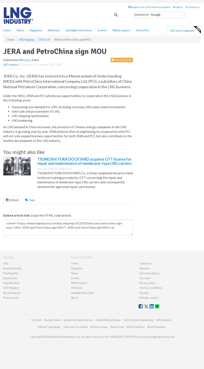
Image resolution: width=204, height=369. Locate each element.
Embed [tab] (12, 200)
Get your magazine (185, 29)
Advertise (142, 30)
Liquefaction (10, 278)
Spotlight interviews (79, 30)
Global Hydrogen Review (78, 320)
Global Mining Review (108, 320)
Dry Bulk (36, 320)
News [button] (20, 30)
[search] (159, 15)
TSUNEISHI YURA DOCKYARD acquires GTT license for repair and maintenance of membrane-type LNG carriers (84, 161)
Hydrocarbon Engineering (138, 320)
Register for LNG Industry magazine (149, 7)
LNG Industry (11, 64)
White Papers (79, 283)
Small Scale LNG (12, 268)
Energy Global (52, 320)
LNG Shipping (11, 287)
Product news (11, 297)
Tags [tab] (30, 200)
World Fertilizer (135, 327)
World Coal (117, 327)
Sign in (178, 7)
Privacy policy (147, 283)
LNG (5, 263)
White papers (121, 30)
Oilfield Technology (49, 327)
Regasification (11, 283)
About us (144, 268)
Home (7, 30)
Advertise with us (149, 273)
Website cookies (149, 297)
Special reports (11, 292)
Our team (145, 278)
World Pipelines (156, 327)
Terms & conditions (150, 287)
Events (102, 30)
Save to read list (122, 59)
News (74, 273)
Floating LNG (10, 273)
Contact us (192, 7)
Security (144, 292)
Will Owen (25, 60)
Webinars (54, 30)
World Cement (99, 327)
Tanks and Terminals (75, 327)
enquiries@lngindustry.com (158, 336)
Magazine (36, 30)
